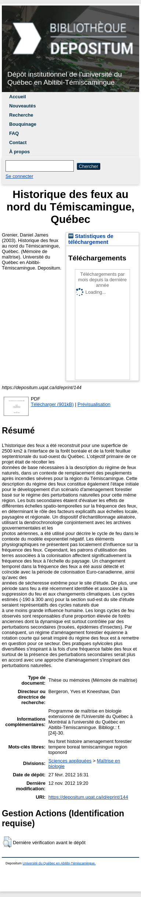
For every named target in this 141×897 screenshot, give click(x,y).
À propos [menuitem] (19, 151)
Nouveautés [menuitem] (22, 106)
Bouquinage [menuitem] (22, 124)
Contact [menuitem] (18, 142)
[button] (7, 841)
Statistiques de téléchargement (90, 239)
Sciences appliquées (69, 761)
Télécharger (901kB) (52, 404)
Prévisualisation (94, 404)
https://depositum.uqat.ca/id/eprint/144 (88, 797)
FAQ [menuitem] (14, 133)
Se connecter (19, 176)
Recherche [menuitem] (21, 115)
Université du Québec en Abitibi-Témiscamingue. (59, 863)
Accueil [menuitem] (17, 96)
